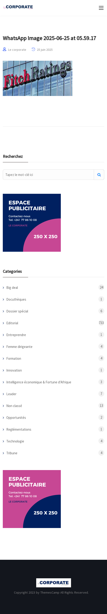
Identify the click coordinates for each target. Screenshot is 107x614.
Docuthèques (16, 299)
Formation (13, 358)
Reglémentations (18, 429)
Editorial (12, 323)
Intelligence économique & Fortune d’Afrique (38, 382)
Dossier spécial (17, 311)
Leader (11, 394)
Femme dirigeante (19, 346)
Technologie (15, 441)
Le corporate (17, 50)
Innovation (14, 370)
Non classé (14, 406)
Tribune (11, 453)
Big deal (12, 287)
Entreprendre (16, 335)
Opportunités (16, 417)
